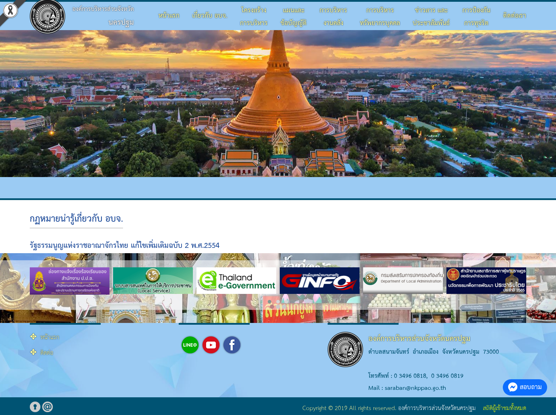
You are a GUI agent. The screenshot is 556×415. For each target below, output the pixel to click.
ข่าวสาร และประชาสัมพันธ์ (431, 16)
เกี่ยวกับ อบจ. (209, 16)
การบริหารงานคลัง (333, 16)
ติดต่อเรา (514, 16)
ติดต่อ (46, 353)
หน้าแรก (169, 16)
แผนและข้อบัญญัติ (293, 16)
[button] (269, 301)
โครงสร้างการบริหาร (254, 16)
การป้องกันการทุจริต (476, 16)
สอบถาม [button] (525, 387)
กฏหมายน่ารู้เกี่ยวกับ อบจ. (76, 219)
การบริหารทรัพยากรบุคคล (380, 16)
